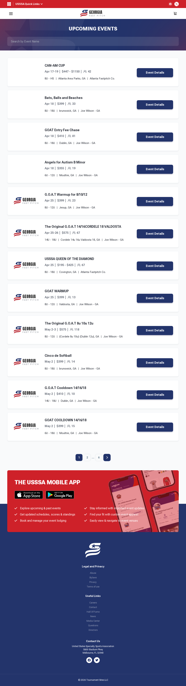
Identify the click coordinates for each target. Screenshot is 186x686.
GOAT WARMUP (57, 291)
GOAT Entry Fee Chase (62, 130)
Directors (93, 630)
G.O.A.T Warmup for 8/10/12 (66, 194)
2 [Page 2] (87, 457)
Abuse (93, 573)
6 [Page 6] (99, 457)
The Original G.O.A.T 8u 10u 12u (69, 323)
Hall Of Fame (93, 612)
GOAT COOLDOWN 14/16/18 (65, 420)
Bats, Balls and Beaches (63, 98)
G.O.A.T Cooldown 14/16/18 (65, 388)
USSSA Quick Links (27, 4)
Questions (93, 625)
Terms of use (93, 586)
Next (107, 457)
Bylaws (93, 577)
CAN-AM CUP (55, 65)
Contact (93, 607)
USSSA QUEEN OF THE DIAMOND (69, 259)
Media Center (93, 621)
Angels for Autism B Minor (65, 162)
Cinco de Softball (58, 355)
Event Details (155, 72)
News (93, 616)
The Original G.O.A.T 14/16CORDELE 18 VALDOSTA (83, 226)
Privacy (93, 582)
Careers (93, 602)
